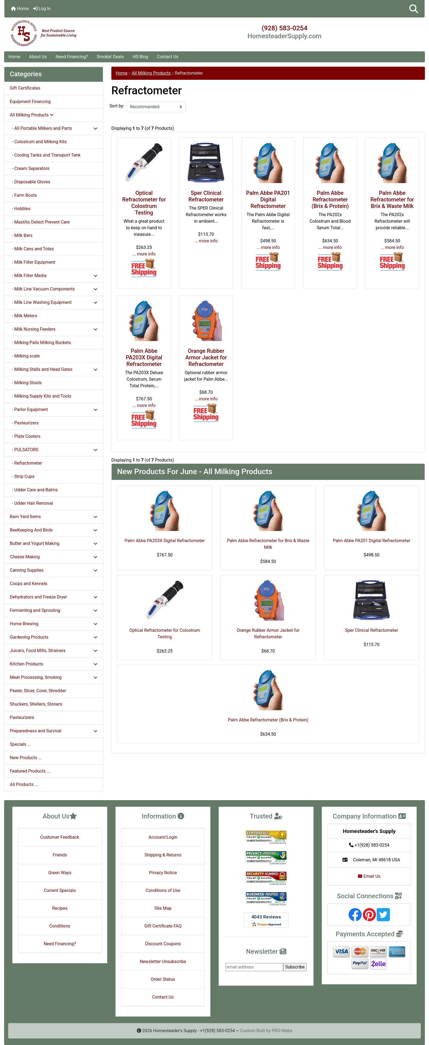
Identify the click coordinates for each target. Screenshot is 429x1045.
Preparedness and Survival (53, 730)
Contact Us (168, 56)
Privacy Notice (163, 872)
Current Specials (60, 890)
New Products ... (26, 757)
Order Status (163, 979)
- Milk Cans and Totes (32, 248)
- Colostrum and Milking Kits (38, 141)
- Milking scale (25, 356)
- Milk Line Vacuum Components (53, 289)
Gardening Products (53, 637)
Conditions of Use (163, 890)
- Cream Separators (30, 168)
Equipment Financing (30, 101)
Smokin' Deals (110, 56)
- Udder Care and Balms (34, 489)
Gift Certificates (25, 88)
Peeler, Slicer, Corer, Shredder (38, 690)
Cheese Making (53, 556)
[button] (413, 8)
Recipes (59, 908)
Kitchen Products (53, 664)
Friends (60, 855)
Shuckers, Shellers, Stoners (36, 704)
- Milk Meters (23, 315)
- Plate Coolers (25, 436)
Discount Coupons (163, 943)
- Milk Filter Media (53, 275)
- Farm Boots (23, 195)
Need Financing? (72, 56)
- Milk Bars (21, 235)
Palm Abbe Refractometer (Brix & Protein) (330, 199)
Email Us (369, 876)
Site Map (163, 908)
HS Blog (140, 56)
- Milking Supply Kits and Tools (40, 396)
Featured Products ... (30, 771)
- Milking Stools (26, 382)
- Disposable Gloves (30, 181)
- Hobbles (20, 208)
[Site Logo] (74, 33)
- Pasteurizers (24, 422)
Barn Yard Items (53, 516)
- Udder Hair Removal (31, 503)
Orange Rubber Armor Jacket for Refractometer (206, 357)
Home (20, 8)
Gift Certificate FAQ (163, 926)
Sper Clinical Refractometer (206, 196)
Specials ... (20, 744)
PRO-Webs (282, 1030)
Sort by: (116, 105)
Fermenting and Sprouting (53, 610)
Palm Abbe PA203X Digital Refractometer (144, 357)
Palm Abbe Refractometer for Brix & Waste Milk (392, 199)
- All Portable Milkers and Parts (53, 128)
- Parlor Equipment (53, 409)
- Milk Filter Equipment (32, 262)
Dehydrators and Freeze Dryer (53, 597)
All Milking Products (151, 73)
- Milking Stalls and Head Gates (53, 369)
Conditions (59, 926)
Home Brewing (53, 623)
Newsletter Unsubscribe (163, 961)
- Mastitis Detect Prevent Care (40, 222)
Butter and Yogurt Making (53, 543)
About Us (38, 56)
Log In (42, 8)
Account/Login (163, 837)
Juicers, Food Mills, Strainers (53, 650)
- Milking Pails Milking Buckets (40, 342)
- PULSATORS (53, 449)
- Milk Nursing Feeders (53, 329)
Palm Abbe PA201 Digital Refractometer (268, 199)
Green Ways (59, 872)
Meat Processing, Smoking (53, 677)
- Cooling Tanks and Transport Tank (45, 155)
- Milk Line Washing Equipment (53, 302)
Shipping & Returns (162, 855)
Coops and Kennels (28, 583)
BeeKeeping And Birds (53, 530)
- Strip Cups (22, 476)
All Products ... (24, 784)
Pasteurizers (22, 717)
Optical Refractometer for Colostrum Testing (144, 203)
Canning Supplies (53, 570)
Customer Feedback (59, 837)
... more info (144, 254)
